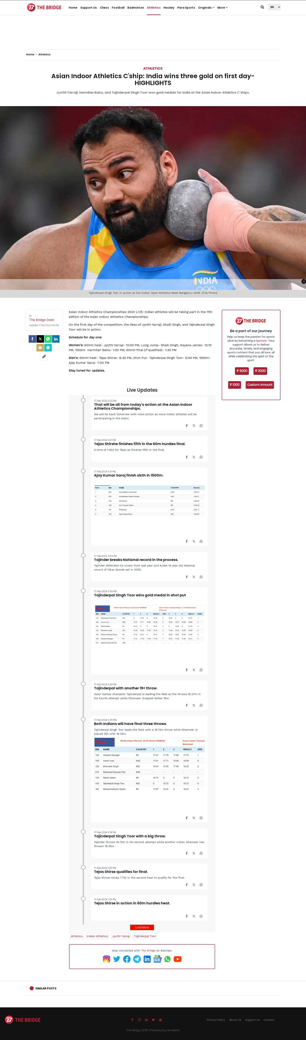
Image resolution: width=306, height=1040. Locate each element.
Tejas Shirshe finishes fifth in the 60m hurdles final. (139, 443)
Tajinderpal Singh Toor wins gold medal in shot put (140, 595)
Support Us (88, 8)
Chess (104, 8)
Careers (269, 1020)
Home (73, 8)
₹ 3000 (260, 371)
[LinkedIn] (56, 339)
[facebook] (32, 339)
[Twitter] (40, 339)
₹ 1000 (234, 384)
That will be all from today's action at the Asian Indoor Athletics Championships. (143, 406)
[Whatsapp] (48, 339)
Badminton (135, 8)
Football (118, 8)
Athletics (154, 8)
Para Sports (186, 8)
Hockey (169, 8)
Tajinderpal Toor (145, 936)
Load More (142, 927)
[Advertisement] (153, 37)
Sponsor (261, 341)
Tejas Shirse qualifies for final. (121, 871)
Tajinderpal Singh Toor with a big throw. (130, 836)
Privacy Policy (216, 1020)
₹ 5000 (242, 371)
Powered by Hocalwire (165, 1030)
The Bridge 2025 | (138, 1030)
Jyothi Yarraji (121, 936)
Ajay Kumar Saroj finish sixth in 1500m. (128, 475)
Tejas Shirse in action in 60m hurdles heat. (132, 903)
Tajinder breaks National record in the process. (136, 559)
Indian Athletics (97, 936)
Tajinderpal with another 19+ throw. (125, 688)
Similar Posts (45, 988)
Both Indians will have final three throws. (130, 723)
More (222, 8)
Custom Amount (259, 384)
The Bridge (148, 950)
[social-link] (44, 356)
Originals (206, 8)
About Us (235, 1020)
